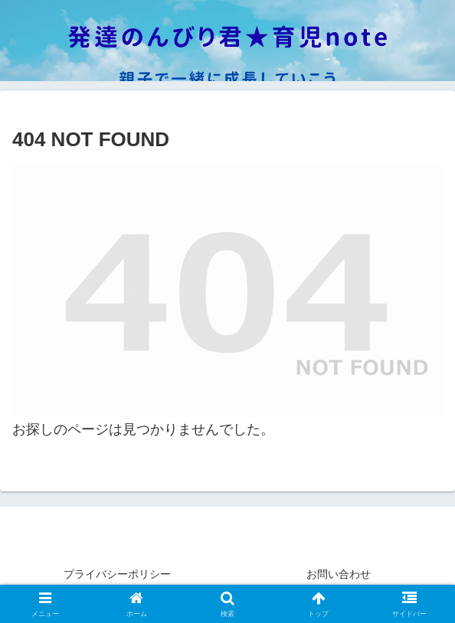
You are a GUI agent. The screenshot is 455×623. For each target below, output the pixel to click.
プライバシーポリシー (117, 574)
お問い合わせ (338, 574)
